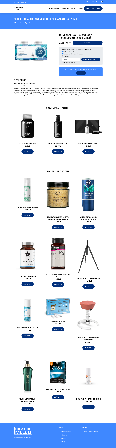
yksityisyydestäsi (71, 62)
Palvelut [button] (65, 8)
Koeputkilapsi (54, 8)
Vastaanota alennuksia (90, 59)
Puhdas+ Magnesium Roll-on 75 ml (28, 328)
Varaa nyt (81, 73)
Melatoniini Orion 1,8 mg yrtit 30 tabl (58, 389)
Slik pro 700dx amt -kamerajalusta (88, 278)
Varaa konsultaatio (93, 8)
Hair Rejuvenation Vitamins (28, 144)
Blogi (73, 8)
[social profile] (26, 2)
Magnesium (28, 23)
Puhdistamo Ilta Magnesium (27, 276)
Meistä (64, 438)
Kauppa (80, 8)
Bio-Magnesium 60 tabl (58, 321)
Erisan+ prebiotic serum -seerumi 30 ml (88, 399)
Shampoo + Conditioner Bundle (88, 144)
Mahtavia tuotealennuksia (71, 52)
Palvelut (64, 435)
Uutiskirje (66, 56)
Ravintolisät (19, 23)
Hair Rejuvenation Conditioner (58, 144)
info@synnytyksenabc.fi (92, 2)
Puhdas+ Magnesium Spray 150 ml (27, 207)
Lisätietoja (87, 43)
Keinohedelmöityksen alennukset (73, 54)
